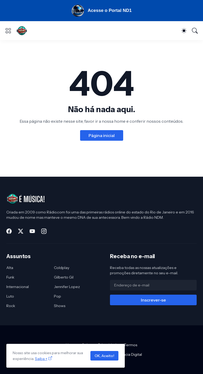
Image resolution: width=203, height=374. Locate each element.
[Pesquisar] (195, 30)
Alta (9, 267)
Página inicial (102, 135)
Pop (57, 296)
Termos (130, 345)
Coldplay (61, 267)
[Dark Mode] (184, 30)
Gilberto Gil (63, 277)
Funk (10, 277)
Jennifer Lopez (67, 286)
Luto (10, 296)
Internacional (17, 286)
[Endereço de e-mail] (153, 285)
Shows (59, 305)
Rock (10, 305)
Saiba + (41, 358)
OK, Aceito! (104, 355)
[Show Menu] (8, 30)
